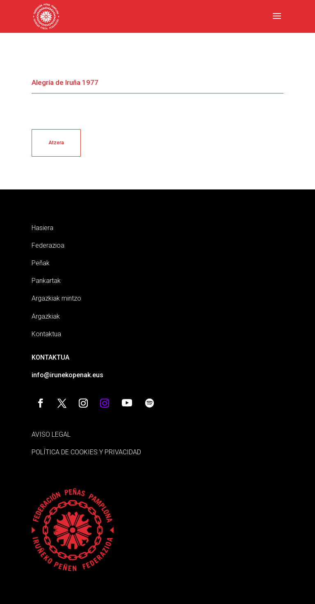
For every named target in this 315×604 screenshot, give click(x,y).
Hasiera (42, 228)
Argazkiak (46, 316)
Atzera (56, 143)
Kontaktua (46, 334)
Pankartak (46, 281)
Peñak (41, 263)
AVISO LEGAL (51, 434)
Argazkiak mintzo (56, 298)
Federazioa (48, 245)
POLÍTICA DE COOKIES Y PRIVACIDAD (86, 452)
